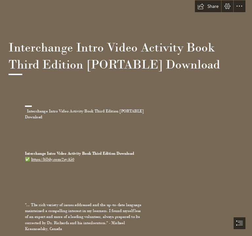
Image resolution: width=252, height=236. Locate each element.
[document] (126, 118)
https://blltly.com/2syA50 (52, 159)
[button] (208, 6)
